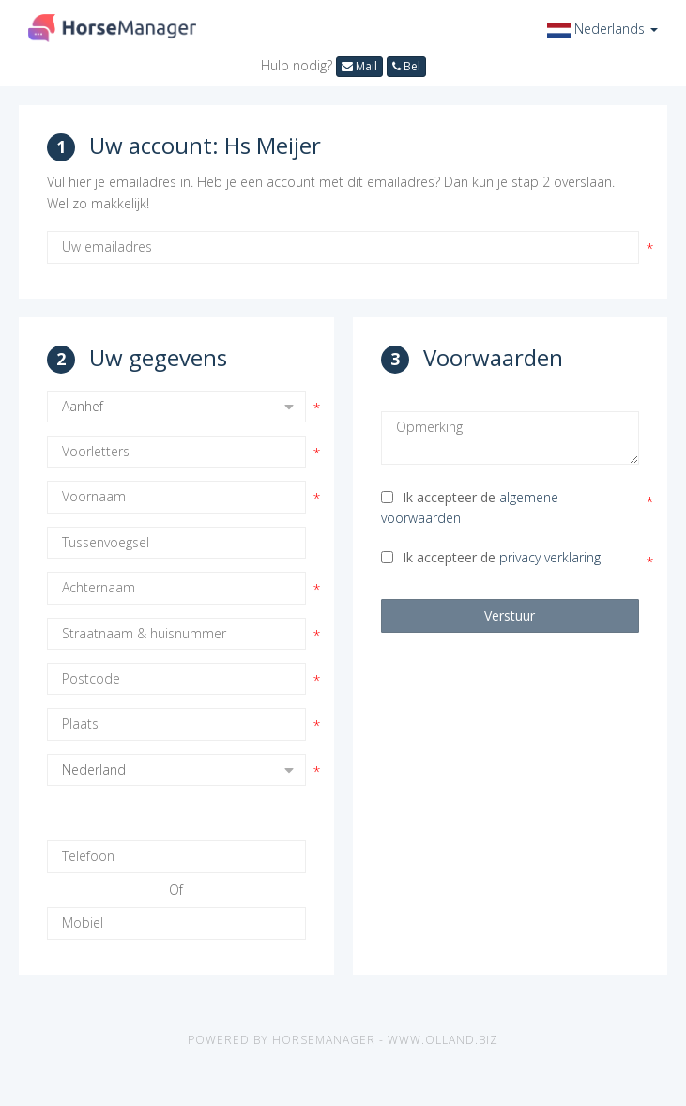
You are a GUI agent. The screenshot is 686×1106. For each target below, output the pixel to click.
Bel (406, 66)
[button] (602, 29)
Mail (359, 66)
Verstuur (509, 615)
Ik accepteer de (469, 507)
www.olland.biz (443, 1040)
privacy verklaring (550, 557)
